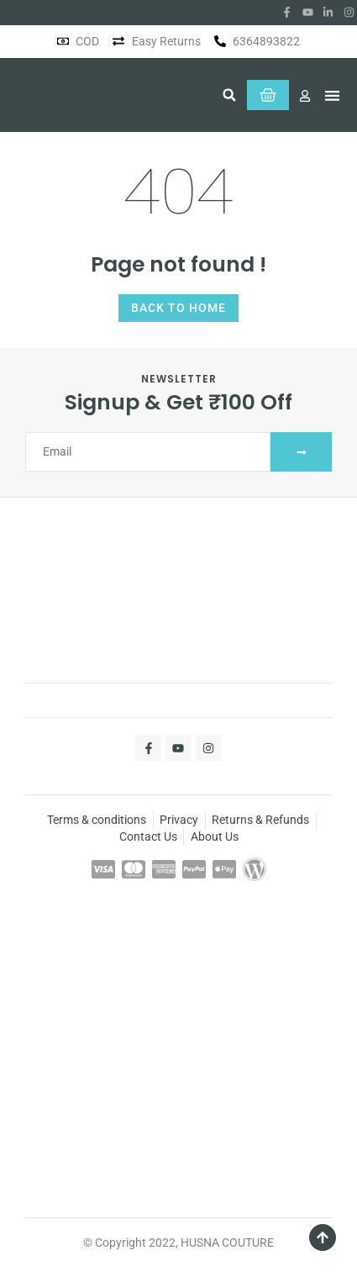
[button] (229, 95)
